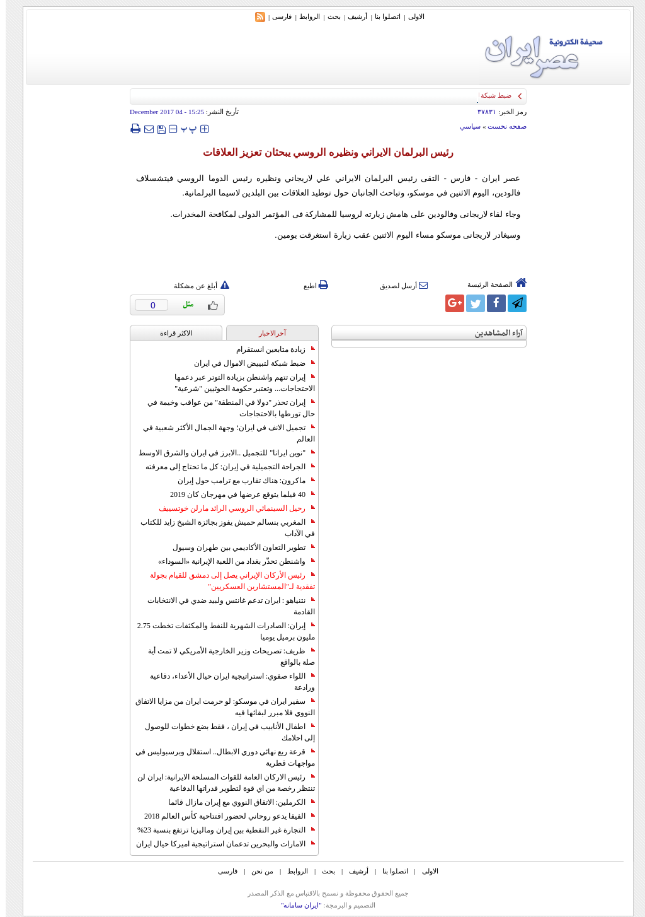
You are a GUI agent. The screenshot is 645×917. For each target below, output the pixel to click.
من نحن (257, 871)
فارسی (276, 16)
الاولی (410, 16)
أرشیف (352, 16)
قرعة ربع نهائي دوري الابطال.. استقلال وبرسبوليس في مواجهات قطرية (219, 757)
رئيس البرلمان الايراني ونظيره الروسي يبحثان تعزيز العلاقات (322, 152)
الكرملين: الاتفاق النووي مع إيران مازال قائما (236, 802)
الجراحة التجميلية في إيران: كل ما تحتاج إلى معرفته (224, 466)
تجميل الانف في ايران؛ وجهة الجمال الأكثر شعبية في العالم (223, 433)
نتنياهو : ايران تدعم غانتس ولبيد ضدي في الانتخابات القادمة (225, 606)
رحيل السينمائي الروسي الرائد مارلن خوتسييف (231, 508)
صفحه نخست (501, 126)
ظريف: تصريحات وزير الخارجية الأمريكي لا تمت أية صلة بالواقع (225, 656)
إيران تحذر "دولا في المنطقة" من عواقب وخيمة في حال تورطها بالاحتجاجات (225, 408)
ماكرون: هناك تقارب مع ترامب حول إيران (240, 480)
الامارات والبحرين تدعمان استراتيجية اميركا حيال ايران (219, 843)
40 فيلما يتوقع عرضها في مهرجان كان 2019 (236, 494)
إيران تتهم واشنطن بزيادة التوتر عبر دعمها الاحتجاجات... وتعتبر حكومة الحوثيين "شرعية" (239, 383)
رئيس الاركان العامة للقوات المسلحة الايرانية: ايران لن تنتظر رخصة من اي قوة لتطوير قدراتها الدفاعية (220, 783)
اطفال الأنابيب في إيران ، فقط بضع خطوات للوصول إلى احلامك (224, 732)
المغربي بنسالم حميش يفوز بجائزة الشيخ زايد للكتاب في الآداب (222, 528)
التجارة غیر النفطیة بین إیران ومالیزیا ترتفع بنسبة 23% (220, 830)
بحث (328, 16)
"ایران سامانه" (295, 905)
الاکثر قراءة (170, 333)
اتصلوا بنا (382, 16)
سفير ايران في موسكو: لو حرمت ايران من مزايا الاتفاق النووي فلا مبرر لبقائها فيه (219, 707)
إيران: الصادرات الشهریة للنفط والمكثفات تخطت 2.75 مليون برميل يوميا (220, 631)
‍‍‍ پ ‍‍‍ (183, 128)
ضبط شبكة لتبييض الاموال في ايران (248, 363)
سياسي (464, 126)
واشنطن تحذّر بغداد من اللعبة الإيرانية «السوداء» (230, 561)
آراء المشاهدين (493, 333)
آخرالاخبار (266, 333)
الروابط (304, 16)
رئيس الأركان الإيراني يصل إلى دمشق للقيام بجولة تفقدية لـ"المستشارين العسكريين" (226, 581)
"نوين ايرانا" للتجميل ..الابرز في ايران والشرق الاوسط (221, 452)
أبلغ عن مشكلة (196, 285)
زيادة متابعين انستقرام (270, 349)
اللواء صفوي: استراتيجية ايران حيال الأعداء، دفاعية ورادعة (226, 682)
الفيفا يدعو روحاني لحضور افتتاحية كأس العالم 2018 (224, 816)
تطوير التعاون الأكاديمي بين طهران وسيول (238, 547)
